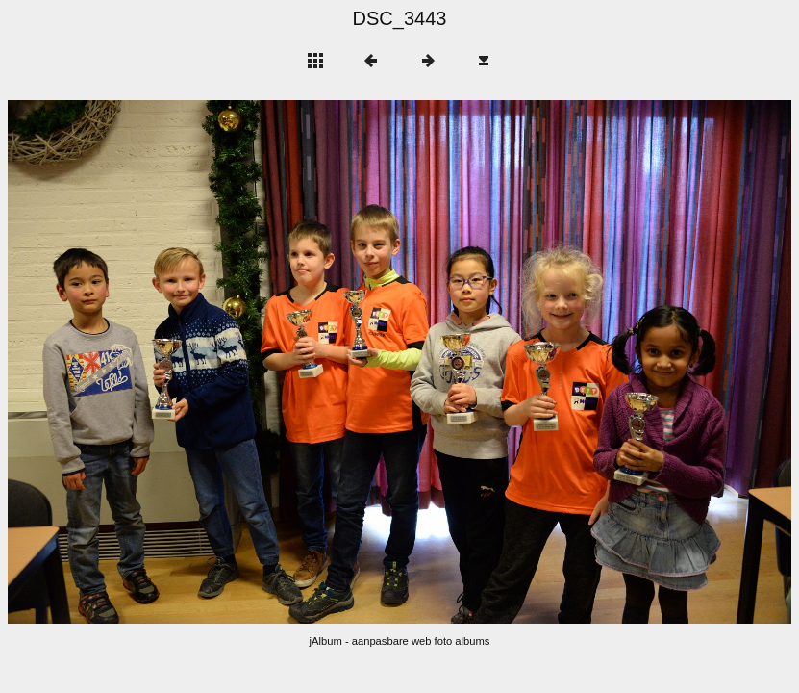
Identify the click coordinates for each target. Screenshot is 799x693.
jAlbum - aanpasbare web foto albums (400, 641)
